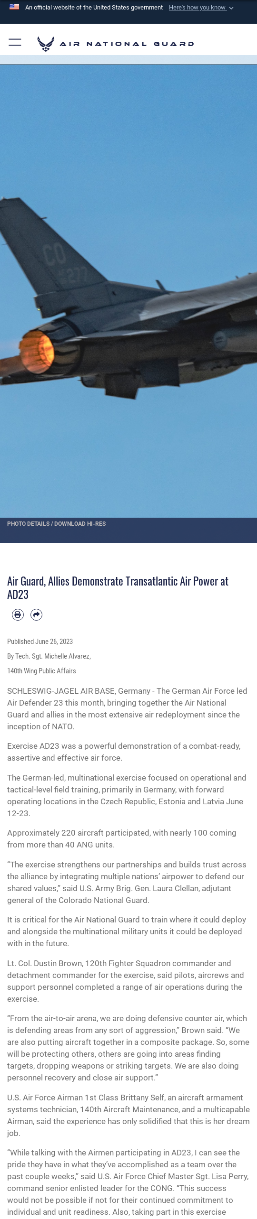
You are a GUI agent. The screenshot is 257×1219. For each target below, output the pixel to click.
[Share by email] (36, 615)
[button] (202, 7)
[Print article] (18, 615)
